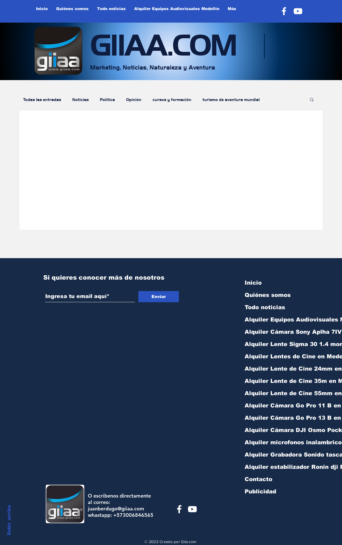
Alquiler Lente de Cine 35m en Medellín (274, 381)
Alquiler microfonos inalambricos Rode (274, 442)
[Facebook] (284, 11)
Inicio (253, 283)
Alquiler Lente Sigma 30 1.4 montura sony (274, 344)
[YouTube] (298, 11)
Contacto (258, 479)
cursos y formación (172, 99)
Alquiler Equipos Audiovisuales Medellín (274, 319)
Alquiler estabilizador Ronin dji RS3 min (274, 467)
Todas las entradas (42, 99)
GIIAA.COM (163, 43)
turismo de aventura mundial (231, 99)
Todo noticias (265, 307)
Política (107, 99)
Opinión (133, 99)
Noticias (80, 99)
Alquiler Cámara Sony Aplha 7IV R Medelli (274, 332)
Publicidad (260, 491)
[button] (311, 100)
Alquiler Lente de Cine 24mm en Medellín (274, 369)
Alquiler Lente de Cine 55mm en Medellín (274, 393)
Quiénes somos (268, 295)
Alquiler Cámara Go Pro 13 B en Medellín (274, 418)
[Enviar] (158, 296)
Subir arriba (9, 520)
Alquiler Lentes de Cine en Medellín (274, 356)
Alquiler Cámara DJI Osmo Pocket (274, 430)
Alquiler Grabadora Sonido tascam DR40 (274, 455)
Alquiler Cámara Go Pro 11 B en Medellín (274, 405)
